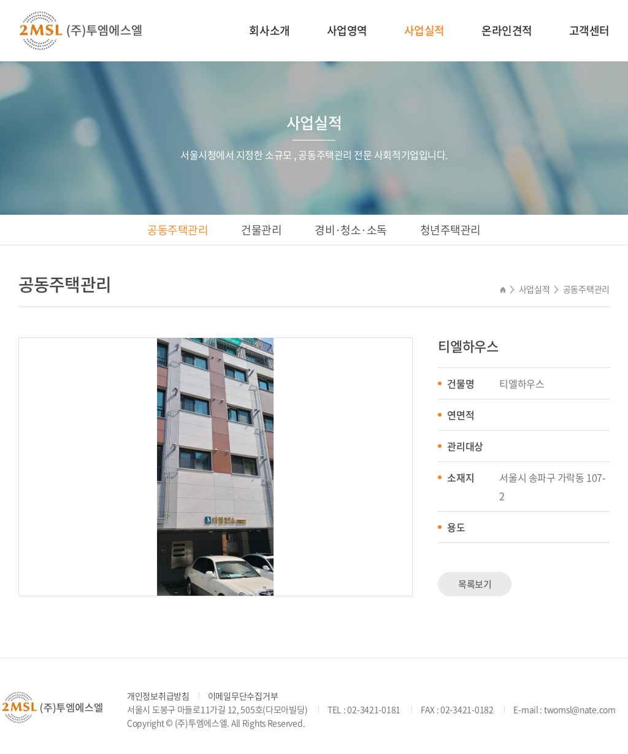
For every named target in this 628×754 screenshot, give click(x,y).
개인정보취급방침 (158, 696)
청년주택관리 (450, 229)
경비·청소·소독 (351, 229)
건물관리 (261, 229)
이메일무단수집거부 (243, 696)
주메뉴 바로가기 (0, 0)
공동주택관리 (177, 229)
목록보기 (474, 584)
